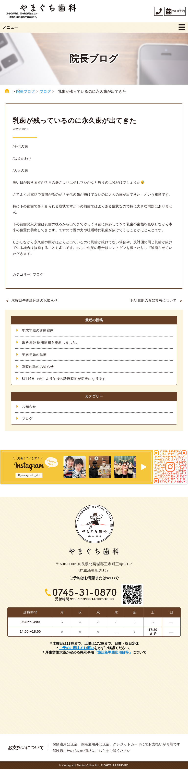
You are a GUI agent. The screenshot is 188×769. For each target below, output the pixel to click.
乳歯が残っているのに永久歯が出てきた (77, 120)
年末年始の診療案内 (38, 330)
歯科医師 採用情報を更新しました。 (51, 342)
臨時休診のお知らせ (38, 366)
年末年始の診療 (34, 354)
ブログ (38, 274)
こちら (100, 750)
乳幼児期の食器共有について (153, 300)
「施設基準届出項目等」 (113, 652)
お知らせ (29, 406)
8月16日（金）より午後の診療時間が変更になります (64, 379)
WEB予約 (175, 11)
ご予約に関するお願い (76, 648)
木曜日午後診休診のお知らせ (35, 300)
